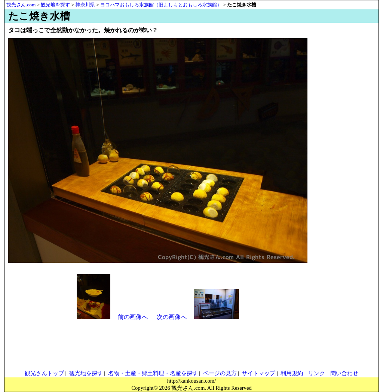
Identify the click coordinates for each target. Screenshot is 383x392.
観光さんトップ (44, 373)
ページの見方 (220, 373)
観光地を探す (86, 373)
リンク (316, 373)
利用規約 (292, 373)
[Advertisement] (341, 146)
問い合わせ (344, 373)
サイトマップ (258, 373)
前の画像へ (133, 317)
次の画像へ (172, 317)
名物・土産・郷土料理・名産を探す (153, 373)
